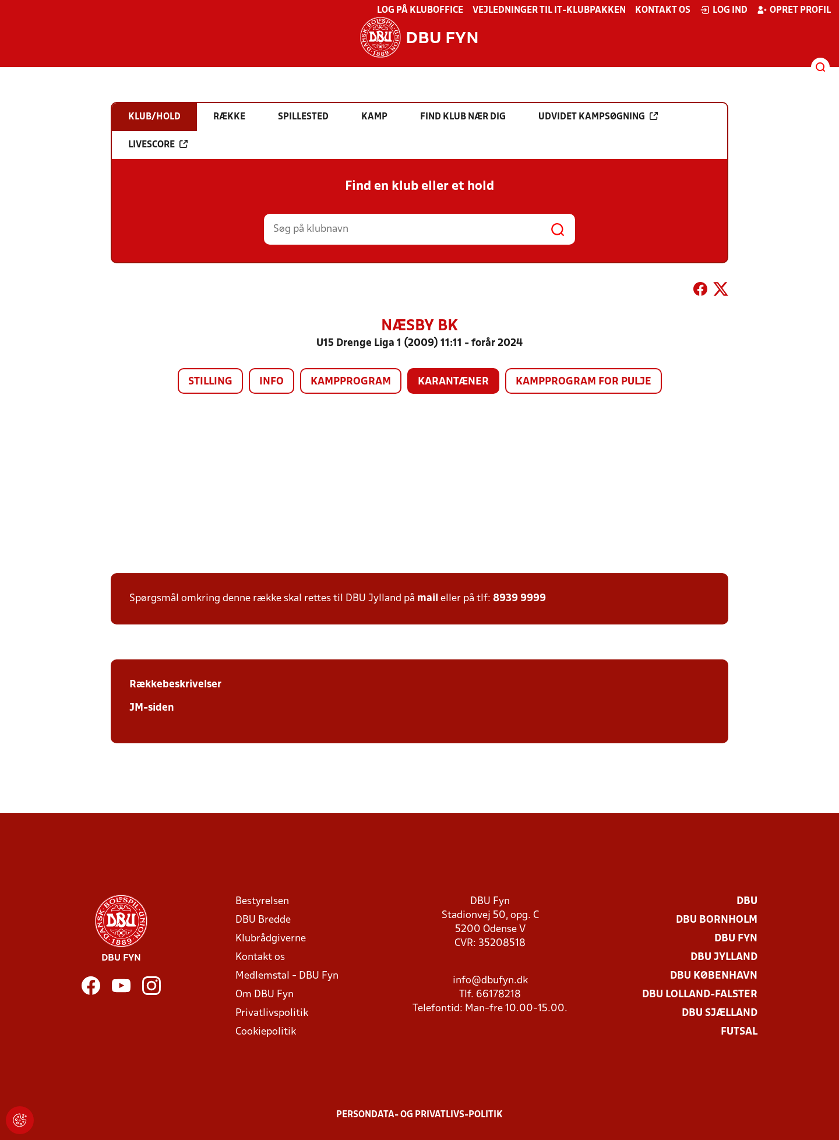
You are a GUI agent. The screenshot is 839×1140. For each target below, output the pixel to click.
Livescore (158, 144)
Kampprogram (351, 382)
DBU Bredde (263, 920)
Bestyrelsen (262, 901)
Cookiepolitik (265, 1032)
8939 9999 (519, 598)
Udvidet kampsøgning (598, 116)
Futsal (739, 1032)
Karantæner (453, 382)
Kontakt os (662, 10)
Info (271, 382)
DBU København (713, 976)
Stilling (210, 382)
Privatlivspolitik (271, 1013)
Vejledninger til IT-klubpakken (549, 10)
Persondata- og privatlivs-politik (419, 1115)
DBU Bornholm (716, 920)
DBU (746, 901)
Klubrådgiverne (270, 939)
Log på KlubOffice (420, 10)
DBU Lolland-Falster (699, 995)
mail (427, 598)
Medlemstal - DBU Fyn (287, 976)
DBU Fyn (735, 939)
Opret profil (794, 10)
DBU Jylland (723, 957)
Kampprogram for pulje (583, 382)
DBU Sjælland (719, 1013)
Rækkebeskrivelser (175, 685)
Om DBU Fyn (264, 995)
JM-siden (151, 708)
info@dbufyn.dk (490, 981)
